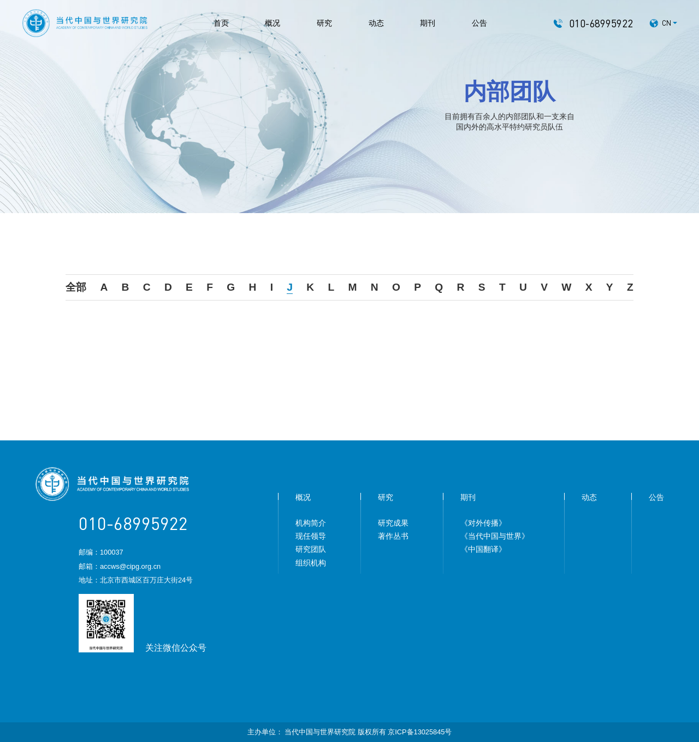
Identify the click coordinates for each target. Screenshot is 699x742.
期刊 (427, 23)
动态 (376, 23)
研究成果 (393, 523)
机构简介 (310, 523)
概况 (272, 23)
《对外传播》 (483, 523)
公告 (479, 23)
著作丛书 (393, 536)
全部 (76, 287)
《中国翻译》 (483, 549)
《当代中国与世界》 (494, 536)
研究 (324, 23)
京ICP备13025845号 (420, 732)
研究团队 (310, 549)
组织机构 (310, 562)
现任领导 (310, 536)
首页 (221, 23)
